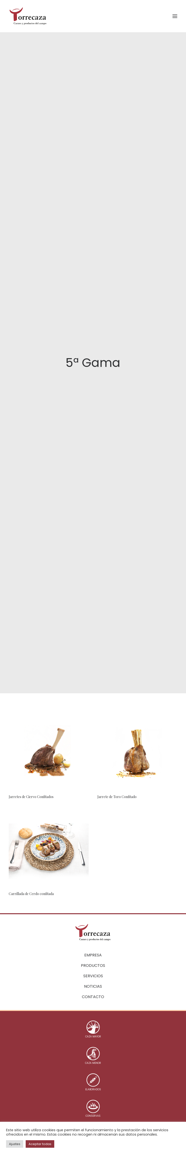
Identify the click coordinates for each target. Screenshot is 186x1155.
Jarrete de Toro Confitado (117, 772)
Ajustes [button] (14, 1144)
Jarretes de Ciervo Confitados (31, 772)
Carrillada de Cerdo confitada (31, 869)
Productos (93, 964)
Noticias (93, 985)
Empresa (93, 953)
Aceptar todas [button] (40, 1144)
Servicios (93, 974)
